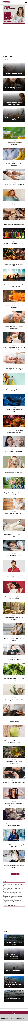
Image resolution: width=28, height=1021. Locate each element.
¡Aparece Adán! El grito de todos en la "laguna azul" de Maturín (13, 901)
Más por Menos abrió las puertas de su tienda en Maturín (14, 889)
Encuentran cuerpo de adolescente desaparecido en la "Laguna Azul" (13, 893)
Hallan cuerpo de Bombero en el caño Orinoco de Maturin (14, 897)
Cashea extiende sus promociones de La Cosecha (14, 885)
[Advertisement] (14, 40)
